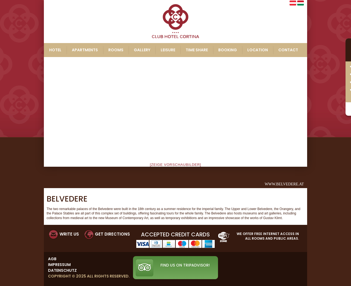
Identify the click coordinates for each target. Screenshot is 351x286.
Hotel (55, 50)
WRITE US (69, 234)
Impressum (59, 264)
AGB (52, 259)
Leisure (168, 50)
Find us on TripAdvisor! (185, 265)
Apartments (85, 50)
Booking (227, 50)
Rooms (115, 50)
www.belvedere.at (284, 184)
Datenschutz (62, 270)
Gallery (142, 50)
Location (257, 50)
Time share (197, 50)
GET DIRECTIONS (112, 234)
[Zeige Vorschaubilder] (175, 165)
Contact (288, 50)
